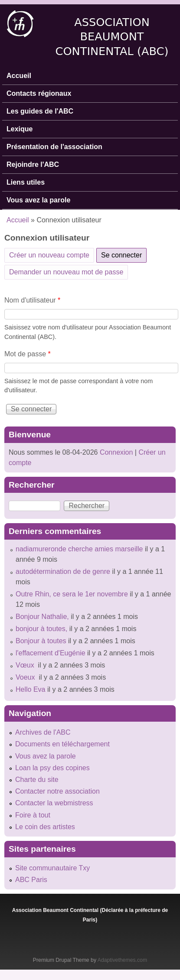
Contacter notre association (57, 791)
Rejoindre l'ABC (33, 164)
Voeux (26, 677)
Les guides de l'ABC (40, 111)
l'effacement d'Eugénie (50, 653)
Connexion (115, 452)
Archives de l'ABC (43, 732)
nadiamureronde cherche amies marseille (79, 549)
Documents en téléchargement (62, 744)
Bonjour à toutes (41, 641)
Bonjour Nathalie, (42, 616)
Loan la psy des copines (52, 768)
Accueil (19, 75)
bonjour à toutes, (41, 628)
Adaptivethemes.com (122, 960)
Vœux (26, 665)
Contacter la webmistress (54, 803)
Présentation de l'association (54, 146)
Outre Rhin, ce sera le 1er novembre (72, 594)
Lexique (20, 129)
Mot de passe (27, 354)
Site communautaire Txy (52, 868)
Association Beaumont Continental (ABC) (112, 37)
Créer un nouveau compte (49, 255)
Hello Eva (30, 689)
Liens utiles (26, 182)
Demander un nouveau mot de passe (66, 272)
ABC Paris (31, 879)
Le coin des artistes (45, 826)
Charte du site (37, 779)
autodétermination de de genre (63, 571)
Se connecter (124, 253)
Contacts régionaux (39, 93)
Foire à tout (32, 815)
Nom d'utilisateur (32, 300)
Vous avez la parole (38, 200)
